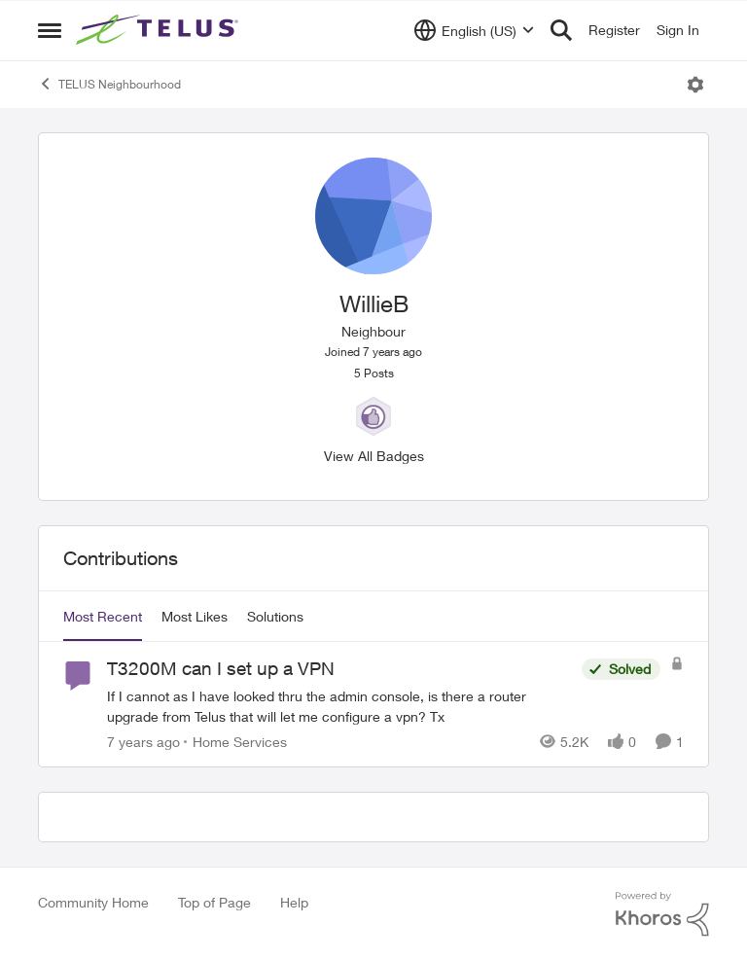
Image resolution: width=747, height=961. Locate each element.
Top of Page (214, 902)
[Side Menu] (49, 30)
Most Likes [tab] (194, 616)
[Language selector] (474, 30)
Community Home (93, 902)
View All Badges (374, 455)
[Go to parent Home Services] (235, 741)
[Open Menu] (695, 84)
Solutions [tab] (275, 616)
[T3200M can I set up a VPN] (339, 706)
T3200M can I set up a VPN (221, 668)
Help (294, 902)
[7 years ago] (143, 741)
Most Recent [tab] (102, 616)
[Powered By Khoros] (662, 914)
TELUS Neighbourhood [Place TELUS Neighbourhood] (109, 83)
